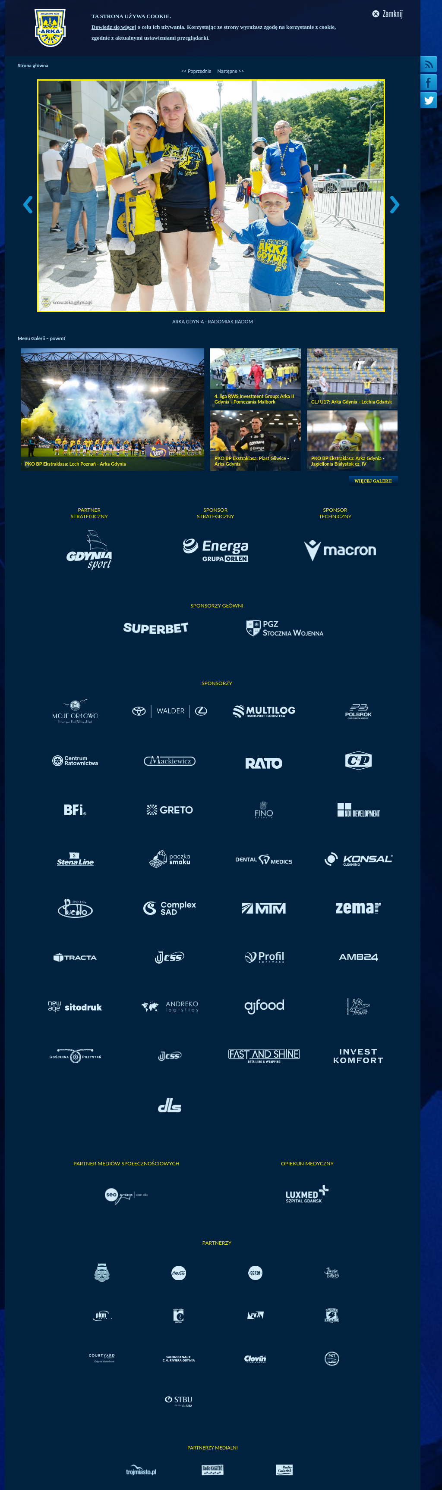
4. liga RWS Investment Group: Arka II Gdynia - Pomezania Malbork (254, 398)
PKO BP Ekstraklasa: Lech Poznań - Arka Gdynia (75, 463)
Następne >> (230, 71)
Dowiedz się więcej (114, 27)
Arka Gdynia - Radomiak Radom (212, 321)
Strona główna (33, 65)
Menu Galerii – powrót (41, 338)
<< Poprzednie (196, 71)
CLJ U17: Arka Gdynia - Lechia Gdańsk (351, 401)
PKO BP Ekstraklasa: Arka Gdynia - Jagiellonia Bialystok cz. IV (348, 460)
